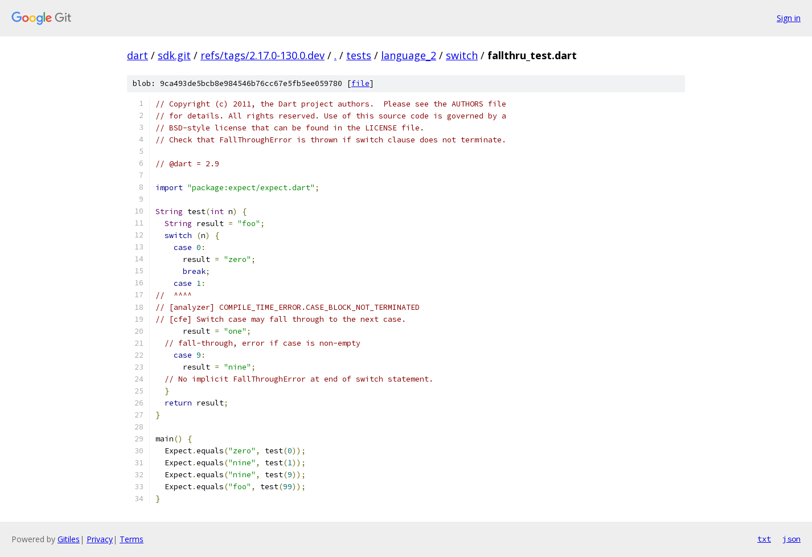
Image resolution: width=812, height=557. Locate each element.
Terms (131, 539)
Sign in (789, 18)
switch (462, 55)
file (360, 83)
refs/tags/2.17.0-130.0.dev (262, 55)
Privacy (100, 539)
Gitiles (69, 539)
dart (137, 55)
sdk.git (174, 55)
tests (358, 55)
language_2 (408, 55)
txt (764, 539)
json (791, 539)
